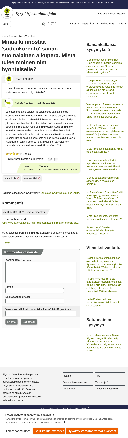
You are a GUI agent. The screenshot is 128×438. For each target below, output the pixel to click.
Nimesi (10, 286)
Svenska (102, 13)
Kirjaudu (121, 13)
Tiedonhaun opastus (106, 388)
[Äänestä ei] (56, 160)
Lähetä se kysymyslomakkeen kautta (59, 192)
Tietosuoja (100, 382)
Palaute (67, 375)
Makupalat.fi (69, 388)
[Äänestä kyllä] (50, 159)
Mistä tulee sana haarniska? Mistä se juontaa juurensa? (104, 150)
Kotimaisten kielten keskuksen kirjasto (58, 169)
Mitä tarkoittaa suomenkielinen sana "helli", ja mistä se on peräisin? (102, 180)
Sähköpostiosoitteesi (18, 296)
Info (121, 23)
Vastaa (7, 243)
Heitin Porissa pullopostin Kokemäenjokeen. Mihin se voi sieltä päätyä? (102, 302)
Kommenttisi (13, 259)
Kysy (73, 23)
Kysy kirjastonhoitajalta (12, 36)
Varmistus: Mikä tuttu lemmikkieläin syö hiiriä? (33, 309)
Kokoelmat (107, 23)
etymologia (10, 178)
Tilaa (97, 375)
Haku (5, 23)
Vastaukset (89, 23)
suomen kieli (30, 178)
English (111, 13)
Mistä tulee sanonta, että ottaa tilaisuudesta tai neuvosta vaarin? (104, 217)
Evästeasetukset (18, 431)
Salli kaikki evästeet (49, 431)
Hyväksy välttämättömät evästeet (92, 431)
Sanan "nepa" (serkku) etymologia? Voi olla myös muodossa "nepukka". (100, 230)
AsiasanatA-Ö (52, 23)
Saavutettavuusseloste (75, 382)
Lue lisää (58, 423)
